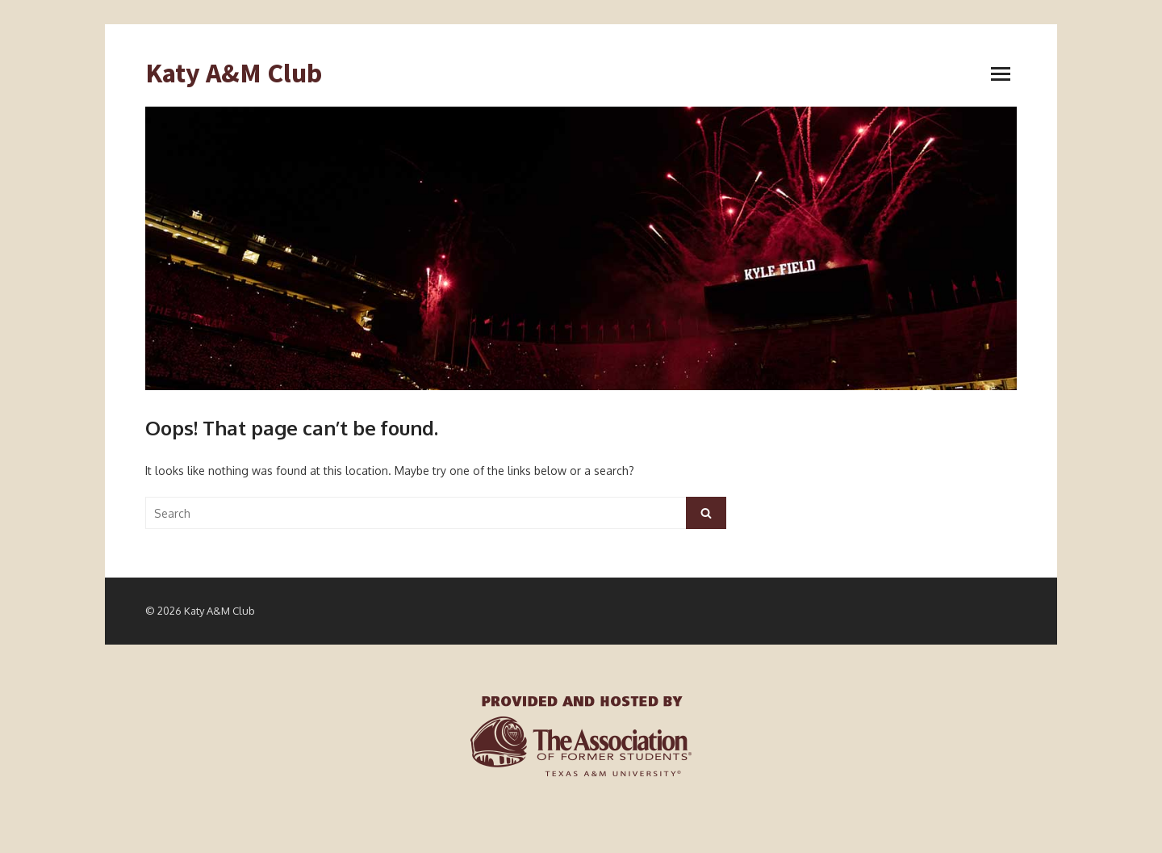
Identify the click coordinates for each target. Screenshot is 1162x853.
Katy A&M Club (233, 73)
